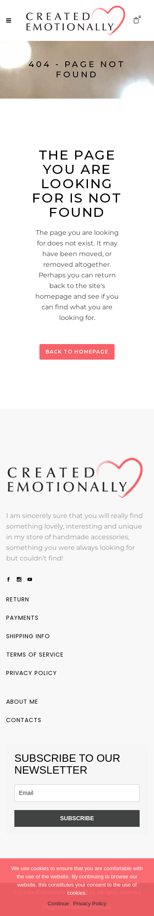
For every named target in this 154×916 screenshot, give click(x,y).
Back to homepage (77, 352)
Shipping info (28, 636)
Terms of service (35, 654)
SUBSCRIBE (77, 818)
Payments (22, 617)
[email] (77, 792)
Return (17, 599)
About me (22, 701)
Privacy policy (31, 672)
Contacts (23, 720)
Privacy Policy (89, 903)
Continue (58, 903)
